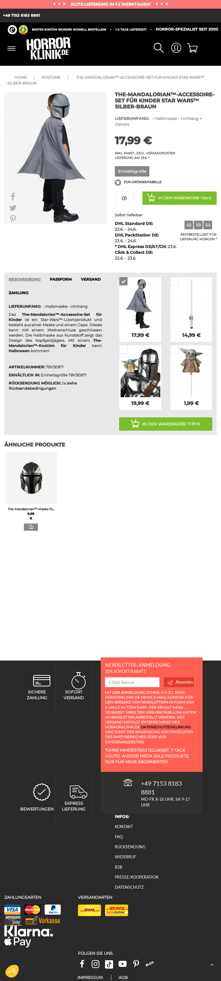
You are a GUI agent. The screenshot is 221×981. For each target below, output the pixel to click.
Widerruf (125, 856)
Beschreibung (25, 279)
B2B (118, 866)
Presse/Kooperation (137, 877)
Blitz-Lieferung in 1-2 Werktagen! (111, 4)
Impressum (90, 977)
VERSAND (91, 279)
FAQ (119, 836)
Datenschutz (129, 887)
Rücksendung (130, 846)
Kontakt (124, 826)
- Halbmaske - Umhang (158, 121)
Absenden (180, 682)
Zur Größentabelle (138, 182)
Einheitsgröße (132, 171)
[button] (12, 971)
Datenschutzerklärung (166, 727)
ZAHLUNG (18, 293)
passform (61, 279)
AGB (123, 977)
